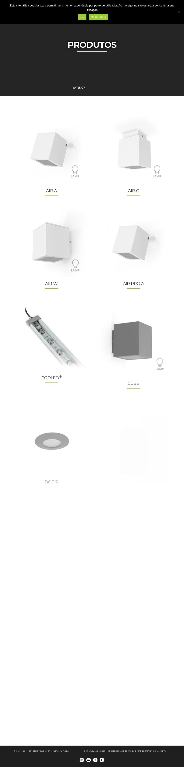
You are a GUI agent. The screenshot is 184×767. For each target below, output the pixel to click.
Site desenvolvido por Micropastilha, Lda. (49, 751)
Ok (82, 17)
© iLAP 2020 (19, 751)
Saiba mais (98, 17)
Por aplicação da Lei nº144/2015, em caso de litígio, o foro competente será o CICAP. (125, 751)
